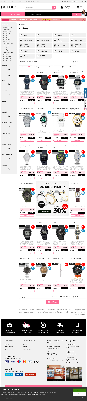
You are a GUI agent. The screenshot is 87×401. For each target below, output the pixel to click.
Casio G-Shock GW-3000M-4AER (75, 258)
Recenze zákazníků (10, 349)
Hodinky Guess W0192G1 (43, 258)
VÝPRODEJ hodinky (8, 28)
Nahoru (23, 296)
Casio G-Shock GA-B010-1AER (60, 221)
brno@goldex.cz (70, 350)
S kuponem (23, 96)
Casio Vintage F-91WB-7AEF (60, 109)
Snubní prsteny (34, 11)
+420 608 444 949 (52, 354)
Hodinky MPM (6, 41)
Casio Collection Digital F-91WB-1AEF (43, 221)
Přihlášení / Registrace (69, 8)
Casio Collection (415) (26, 220)
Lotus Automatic (41, 108)
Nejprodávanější (26, 67)
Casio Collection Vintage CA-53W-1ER (43, 146)
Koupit (31, 100)
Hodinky (49, 11)
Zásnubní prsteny (43, 11)
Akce (2, 1)
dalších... (52, 301)
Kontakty (37, 1)
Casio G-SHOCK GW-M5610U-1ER (42, 71)
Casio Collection (74, 183)
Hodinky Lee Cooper (8, 49)
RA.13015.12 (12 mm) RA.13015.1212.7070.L (59, 258)
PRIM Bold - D (23, 71)
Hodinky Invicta (7, 39)
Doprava (14, 1)
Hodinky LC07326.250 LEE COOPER (76, 221)
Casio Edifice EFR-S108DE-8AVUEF (27, 109)
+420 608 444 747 (67, 1)
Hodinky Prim (6, 33)
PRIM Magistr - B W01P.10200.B (74, 109)
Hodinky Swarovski (8, 43)
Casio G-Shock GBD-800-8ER (60, 146)
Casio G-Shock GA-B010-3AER (26, 183)
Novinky (37, 67)
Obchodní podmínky (28, 347)
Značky (7, 1)
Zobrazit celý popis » (80, 313)
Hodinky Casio (6, 29)
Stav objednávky (28, 1)
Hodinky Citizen (7, 45)
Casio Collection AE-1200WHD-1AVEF (59, 71)
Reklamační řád (27, 349)
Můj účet (67, 7)
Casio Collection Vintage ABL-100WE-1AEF (76, 71)
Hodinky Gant (6, 47)
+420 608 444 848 (71, 353)
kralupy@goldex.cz (52, 351)
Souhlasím (76, 390)
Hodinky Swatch (7, 54)
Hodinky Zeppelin (7, 58)
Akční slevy (78, 14)
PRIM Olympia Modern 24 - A (27, 146)
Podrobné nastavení (79, 394)
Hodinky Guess (7, 60)
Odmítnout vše (79, 398)
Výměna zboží (9, 345)
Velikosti (38, 14)
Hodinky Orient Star (8, 52)
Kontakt (25, 345)
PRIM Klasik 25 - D (74, 145)
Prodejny (32, 14)
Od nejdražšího (48, 67)
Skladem (73, 67)
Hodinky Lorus (6, 35)
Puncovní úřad (9, 347)
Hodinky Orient (7, 51)
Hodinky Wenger (7, 56)
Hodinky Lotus (6, 37)
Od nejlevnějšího (62, 67)
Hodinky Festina (7, 31)
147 (82, 62)
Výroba (20, 1)
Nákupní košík (83, 8)
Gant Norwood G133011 (26, 258)
